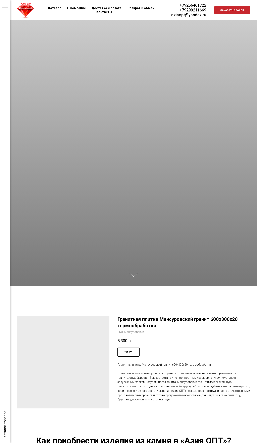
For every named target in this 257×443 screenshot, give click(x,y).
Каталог (54, 8)
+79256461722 (193, 5)
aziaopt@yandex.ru (188, 14)
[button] (232, 10)
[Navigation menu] (5, 6)
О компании (76, 8)
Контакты (104, 12)
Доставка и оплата (106, 8)
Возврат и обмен (140, 8)
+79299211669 (193, 10)
